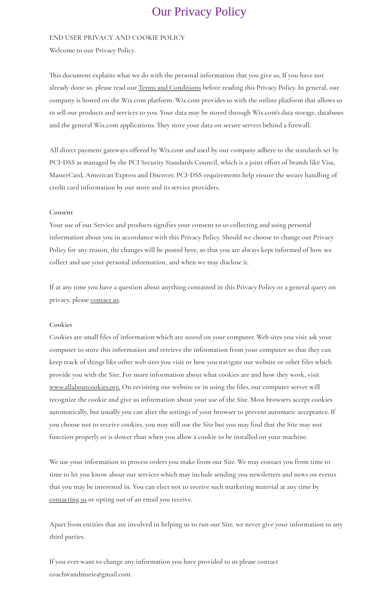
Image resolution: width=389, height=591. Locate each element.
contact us (104, 300)
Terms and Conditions (169, 87)
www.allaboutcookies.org (84, 387)
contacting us (68, 499)
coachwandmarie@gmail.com (89, 574)
